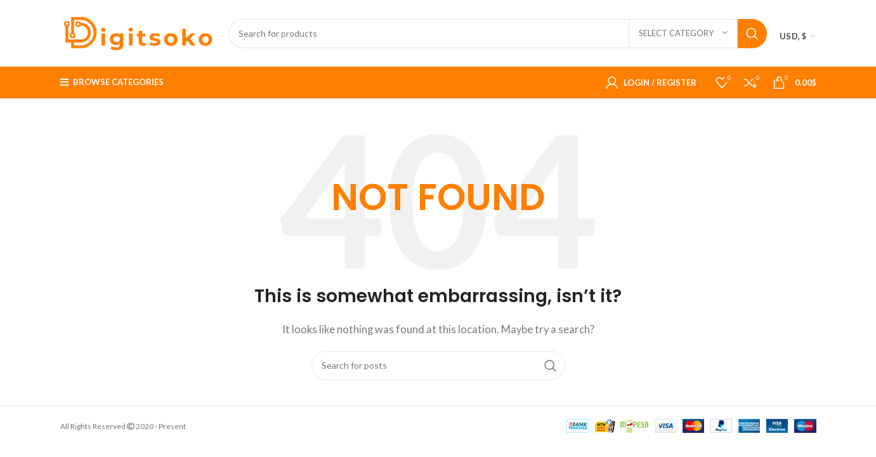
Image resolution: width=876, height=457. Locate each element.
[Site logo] (138, 31)
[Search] (498, 33)
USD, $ (793, 36)
